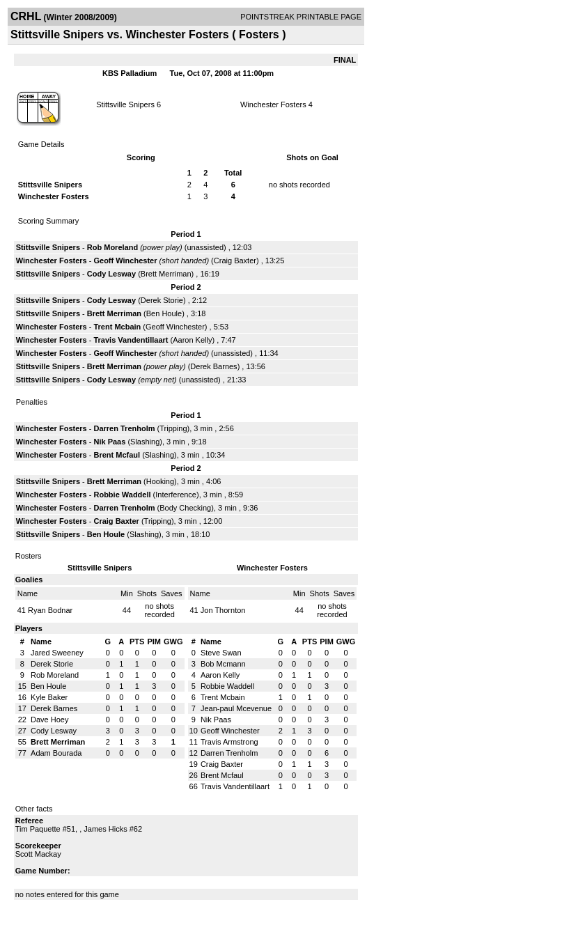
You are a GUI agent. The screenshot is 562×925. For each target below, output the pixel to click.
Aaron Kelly (192, 340)
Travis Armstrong (229, 742)
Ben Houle (164, 313)
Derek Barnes (213, 366)
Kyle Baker (49, 697)
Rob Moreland (112, 247)
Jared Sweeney (57, 652)
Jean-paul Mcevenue (236, 708)
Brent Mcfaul (116, 455)
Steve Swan (221, 652)
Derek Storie (162, 300)
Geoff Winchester (125, 260)
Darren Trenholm (124, 428)
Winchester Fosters (273, 104)
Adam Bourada (56, 753)
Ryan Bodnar (50, 610)
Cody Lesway (111, 274)
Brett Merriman (166, 274)
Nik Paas (109, 441)
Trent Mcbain (117, 326)
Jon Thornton (223, 610)
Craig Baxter (235, 260)
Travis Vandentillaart (130, 340)
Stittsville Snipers (125, 104)
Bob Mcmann (223, 664)
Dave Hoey (49, 719)
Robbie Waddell (121, 494)
